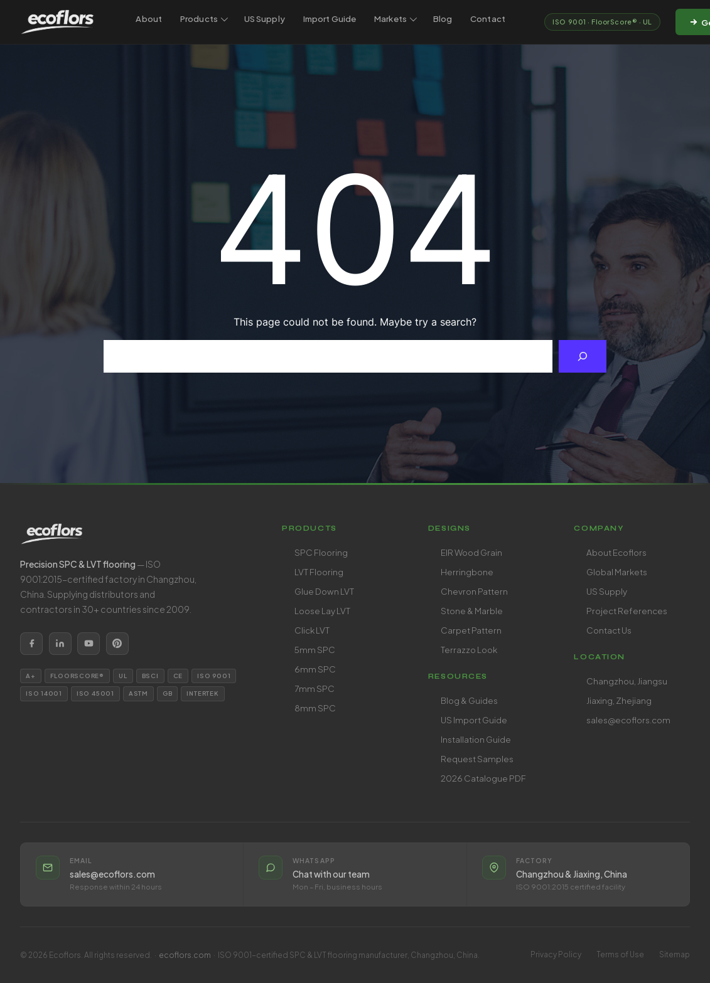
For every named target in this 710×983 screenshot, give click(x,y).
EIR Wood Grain (471, 552)
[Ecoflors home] (136, 534)
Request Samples (477, 758)
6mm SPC (315, 669)
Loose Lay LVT (322, 610)
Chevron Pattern (474, 591)
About (149, 18)
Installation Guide (476, 739)
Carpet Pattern (471, 630)
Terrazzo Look (469, 649)
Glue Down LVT (324, 591)
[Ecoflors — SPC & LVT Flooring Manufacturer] (57, 22)
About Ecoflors (616, 552)
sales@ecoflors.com (628, 720)
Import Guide (330, 18)
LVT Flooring (318, 571)
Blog (443, 18)
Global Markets (616, 571)
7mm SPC (314, 688)
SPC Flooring (321, 552)
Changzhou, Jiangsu (626, 681)
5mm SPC (314, 649)
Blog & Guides (469, 700)
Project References (626, 610)
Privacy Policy (555, 954)
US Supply (264, 18)
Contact (487, 18)
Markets (395, 18)
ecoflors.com (185, 955)
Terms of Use (620, 954)
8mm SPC (315, 708)
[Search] (582, 356)
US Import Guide (474, 720)
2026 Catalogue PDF (483, 778)
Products (204, 18)
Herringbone (467, 571)
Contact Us (609, 630)
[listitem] (31, 643)
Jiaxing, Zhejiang (619, 700)
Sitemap (674, 954)
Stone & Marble (472, 610)
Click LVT (312, 630)
